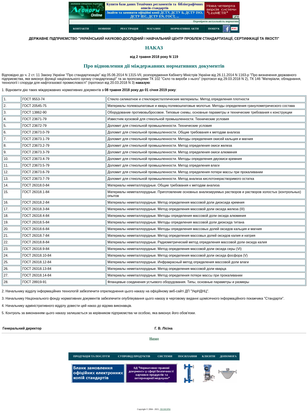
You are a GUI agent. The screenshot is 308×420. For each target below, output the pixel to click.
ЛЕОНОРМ (165, 409)
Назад (154, 338)
